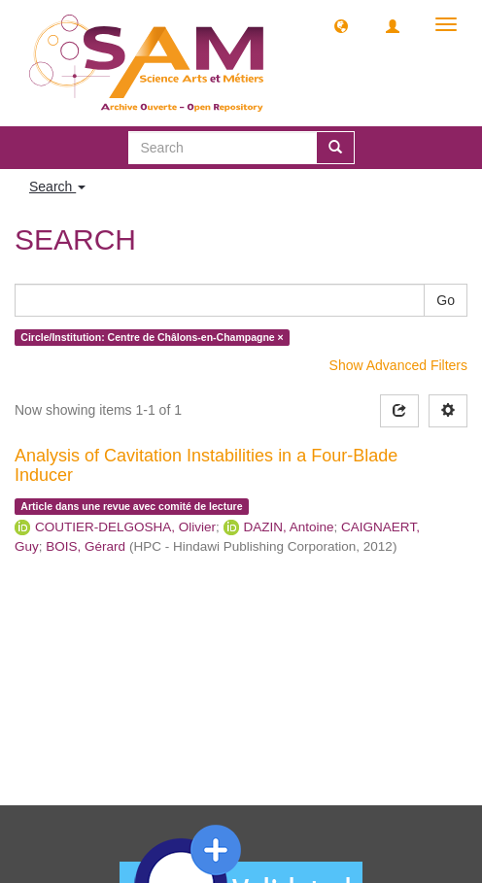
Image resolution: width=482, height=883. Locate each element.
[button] (341, 25)
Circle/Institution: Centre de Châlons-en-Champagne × (151, 337)
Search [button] (57, 186)
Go (445, 300)
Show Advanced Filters (398, 365)
